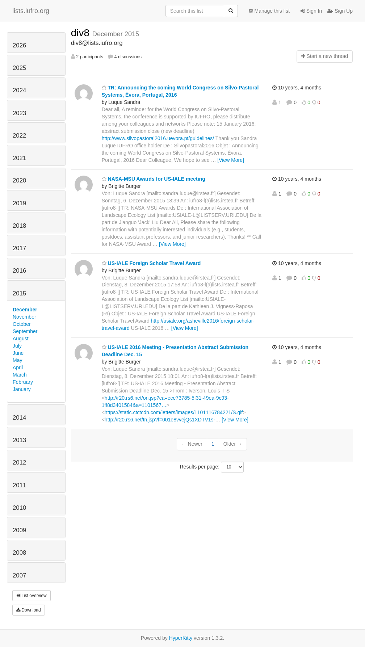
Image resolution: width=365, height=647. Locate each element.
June (18, 353)
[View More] (230, 160)
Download (28, 610)
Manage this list (269, 11)
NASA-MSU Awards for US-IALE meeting (153, 179)
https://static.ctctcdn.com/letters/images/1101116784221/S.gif (174, 412)
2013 (19, 440)
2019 (19, 203)
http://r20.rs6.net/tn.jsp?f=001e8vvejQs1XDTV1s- (160, 420)
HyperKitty (181, 638)
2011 (19, 485)
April (18, 367)
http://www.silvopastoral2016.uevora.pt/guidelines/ (158, 138)
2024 (19, 90)
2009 (19, 530)
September (25, 331)
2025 (19, 67)
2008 (19, 552)
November (24, 317)
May (17, 360)
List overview (31, 595)
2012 (19, 462)
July (17, 346)
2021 (19, 158)
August (21, 338)
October (22, 324)
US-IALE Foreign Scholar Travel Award (151, 263)
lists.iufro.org (30, 10)
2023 (19, 113)
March (20, 375)
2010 (19, 507)
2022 (19, 135)
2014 (19, 417)
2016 (19, 270)
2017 (19, 248)
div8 (81, 32)
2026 (19, 45)
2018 (19, 225)
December (25, 309)
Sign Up (340, 11)
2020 (19, 180)
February (23, 382)
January (22, 389)
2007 (19, 575)
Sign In (311, 11)
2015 (19, 293)
